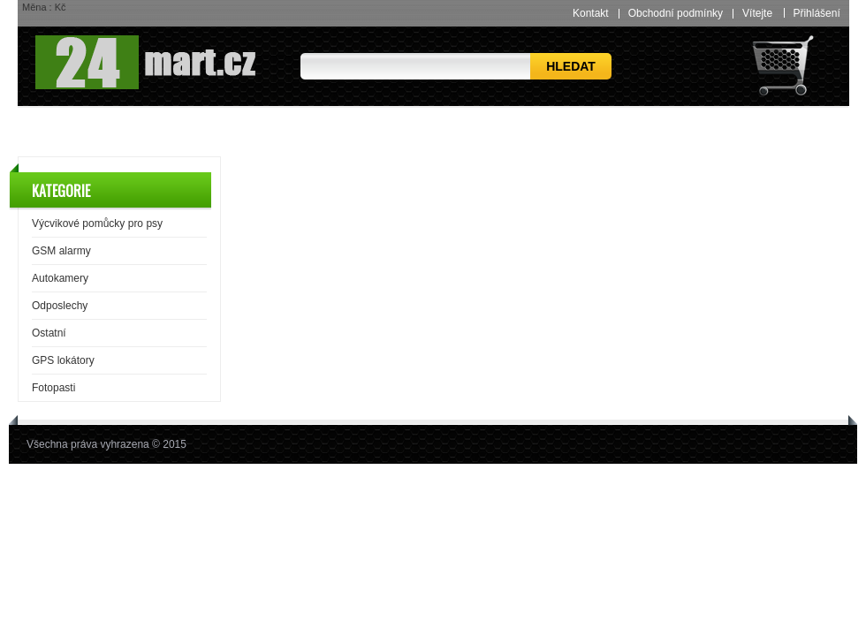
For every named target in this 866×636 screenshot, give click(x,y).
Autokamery (60, 278)
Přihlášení (816, 13)
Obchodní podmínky (675, 13)
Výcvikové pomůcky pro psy (97, 223)
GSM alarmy (61, 251)
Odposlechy (59, 305)
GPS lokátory (63, 360)
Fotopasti (53, 388)
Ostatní (49, 333)
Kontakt (591, 13)
